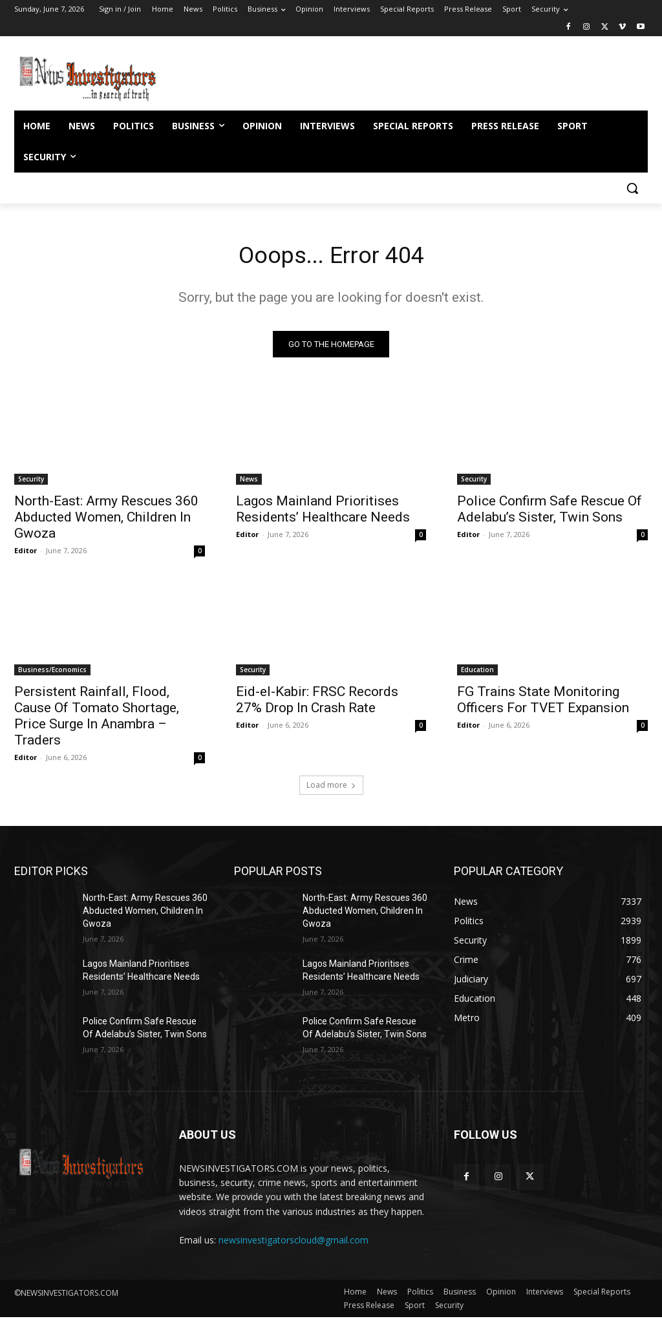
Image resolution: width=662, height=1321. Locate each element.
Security (31, 482)
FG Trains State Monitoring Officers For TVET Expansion (543, 703)
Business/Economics (52, 672)
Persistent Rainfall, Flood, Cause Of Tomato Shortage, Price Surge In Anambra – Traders (96, 719)
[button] (632, 188)
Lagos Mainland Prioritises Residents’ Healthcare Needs (323, 513)
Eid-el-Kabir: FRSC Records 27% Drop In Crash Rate (317, 703)
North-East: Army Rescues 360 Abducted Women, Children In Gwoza (106, 521)
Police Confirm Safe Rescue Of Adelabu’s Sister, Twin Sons (549, 513)
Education (477, 672)
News (249, 482)
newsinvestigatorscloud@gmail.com (293, 1244)
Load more (331, 788)
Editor (25, 554)
